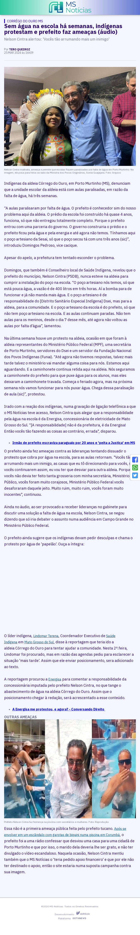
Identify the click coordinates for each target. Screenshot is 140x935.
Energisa (54, 679)
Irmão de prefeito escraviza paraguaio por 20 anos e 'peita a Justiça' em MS (73, 443)
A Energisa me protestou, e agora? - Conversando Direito (58, 709)
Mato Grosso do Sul (39, 642)
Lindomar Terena (45, 636)
